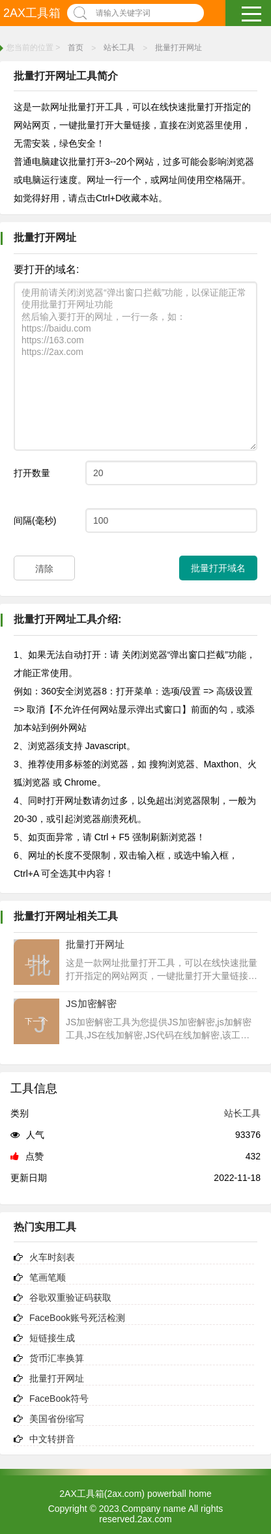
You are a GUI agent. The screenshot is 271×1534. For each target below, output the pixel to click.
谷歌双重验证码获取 (70, 1297)
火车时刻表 (52, 1257)
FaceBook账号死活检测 (77, 1318)
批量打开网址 (178, 47)
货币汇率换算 (56, 1358)
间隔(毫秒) (35, 520)
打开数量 (32, 473)
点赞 (27, 1156)
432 (253, 1156)
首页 (75, 47)
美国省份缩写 (56, 1418)
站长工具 (119, 47)
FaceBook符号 (59, 1398)
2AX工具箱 (32, 13)
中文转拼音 (52, 1439)
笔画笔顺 (47, 1277)
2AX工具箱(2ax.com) (102, 1493)
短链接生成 (52, 1338)
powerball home (179, 1493)
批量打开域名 (218, 568)
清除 (44, 568)
